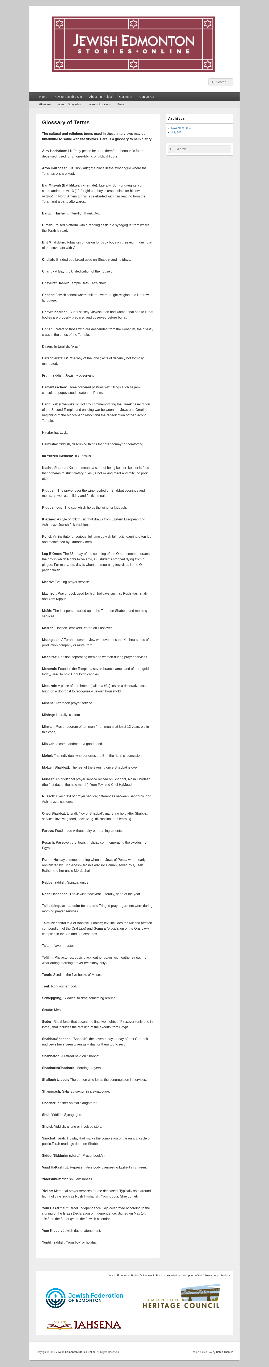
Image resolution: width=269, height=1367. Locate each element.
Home (43, 96)
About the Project (100, 96)
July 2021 (177, 132)
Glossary (45, 104)
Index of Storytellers (70, 104)
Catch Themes (224, 1352)
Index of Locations (99, 104)
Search (121, 104)
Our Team (125, 96)
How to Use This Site (68, 96)
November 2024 (181, 128)
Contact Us (146, 96)
